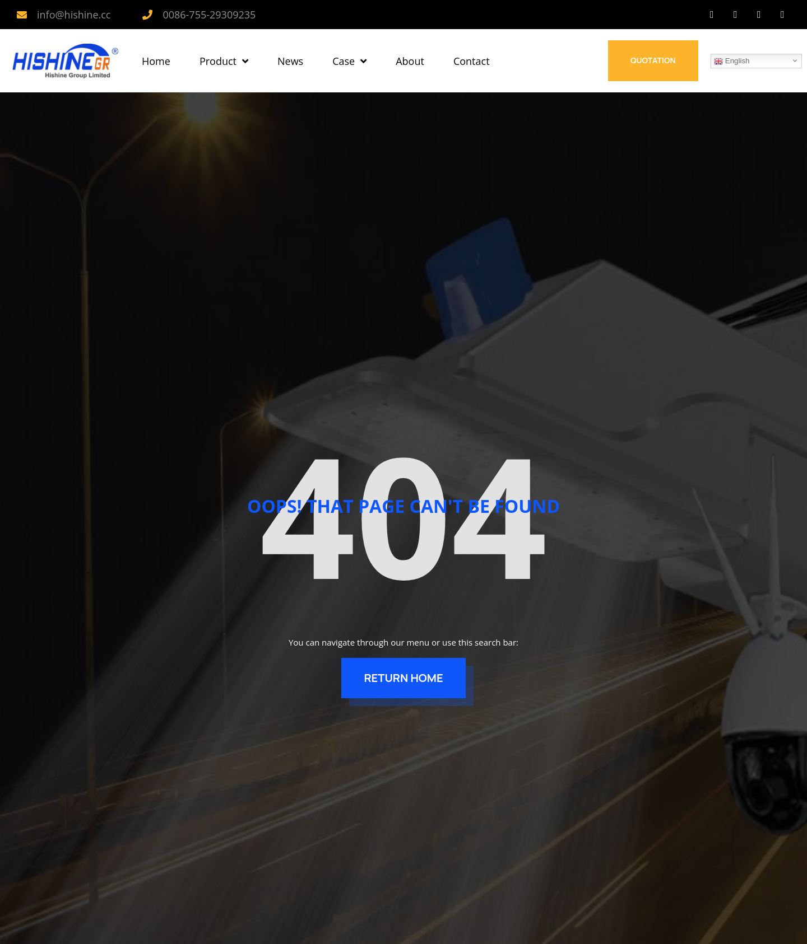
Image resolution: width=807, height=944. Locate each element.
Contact (471, 61)
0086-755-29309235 (209, 14)
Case (349, 61)
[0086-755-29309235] (147, 15)
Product (224, 61)
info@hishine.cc (73, 14)
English (731, 61)
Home (156, 61)
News (290, 61)
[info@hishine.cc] (22, 15)
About (410, 61)
